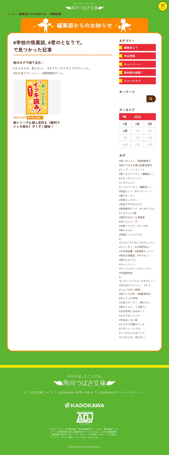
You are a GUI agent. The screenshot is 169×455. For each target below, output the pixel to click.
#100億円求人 (142, 247)
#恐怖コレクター (128, 200)
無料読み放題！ (133, 72)
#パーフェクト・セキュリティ (135, 268)
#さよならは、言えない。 (29, 68)
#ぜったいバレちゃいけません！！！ (138, 279)
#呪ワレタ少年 (127, 294)
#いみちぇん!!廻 (127, 213)
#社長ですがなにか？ (130, 204)
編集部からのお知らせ (33, 14)
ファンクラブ (132, 81)
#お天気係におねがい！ (132, 311)
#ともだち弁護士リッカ (132, 324)
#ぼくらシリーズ (128, 221)
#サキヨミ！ (144, 255)
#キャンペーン (127, 264)
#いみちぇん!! (147, 208)
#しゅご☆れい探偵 (129, 289)
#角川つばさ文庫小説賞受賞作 (135, 165)
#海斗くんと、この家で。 (133, 307)
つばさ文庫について (40, 392)
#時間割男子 (144, 161)
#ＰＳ (147, 285)
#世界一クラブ (127, 226)
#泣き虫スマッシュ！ (26, 73)
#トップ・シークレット (132, 169)
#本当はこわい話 (128, 320)
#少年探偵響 (126, 251)
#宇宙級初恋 (126, 273)
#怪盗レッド (126, 191)
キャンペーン (132, 64)
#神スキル (145, 302)
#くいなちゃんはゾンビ (132, 333)
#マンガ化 (142, 226)
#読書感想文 (144, 294)
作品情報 (129, 56)
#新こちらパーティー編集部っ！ (136, 174)
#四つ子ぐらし (127, 161)
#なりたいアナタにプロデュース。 (69, 68)
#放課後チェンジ (144, 251)
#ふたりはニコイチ (129, 315)
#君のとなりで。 (128, 260)
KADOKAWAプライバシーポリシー (120, 392)
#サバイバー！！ (144, 191)
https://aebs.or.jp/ (90, 437)
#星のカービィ (127, 195)
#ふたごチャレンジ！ (130, 178)
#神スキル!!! (125, 230)
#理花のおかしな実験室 (132, 217)
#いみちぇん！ (127, 182)
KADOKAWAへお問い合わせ (76, 392)
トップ (11, 14)
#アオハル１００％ (129, 328)
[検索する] (151, 98)
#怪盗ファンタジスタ (130, 234)
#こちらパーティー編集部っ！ (135, 187)
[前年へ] (124, 116)
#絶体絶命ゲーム (52, 73)
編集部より (131, 47)
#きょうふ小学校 (128, 298)
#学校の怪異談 (127, 255)
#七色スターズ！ (128, 302)
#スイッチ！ (126, 247)
